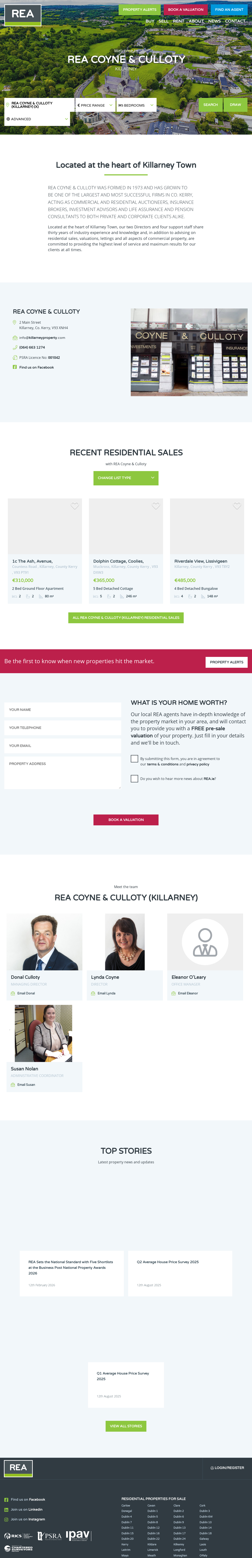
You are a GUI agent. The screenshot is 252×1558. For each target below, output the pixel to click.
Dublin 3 (205, 1367)
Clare (176, 1362)
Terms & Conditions (128, 1551)
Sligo (150, 1417)
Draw (235, 105)
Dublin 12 (153, 1384)
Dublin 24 (179, 1395)
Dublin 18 (206, 1389)
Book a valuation (185, 10)
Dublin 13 (179, 1384)
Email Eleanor (188, 978)
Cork (202, 1362)
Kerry (124, 1401)
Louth (203, 1406)
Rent (178, 21)
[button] (177, 105)
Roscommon (129, 1417)
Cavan (151, 1362)
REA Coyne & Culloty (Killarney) (31, 105)
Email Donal (26, 978)
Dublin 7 (126, 1378)
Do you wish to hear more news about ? (178, 763)
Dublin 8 (152, 1378)
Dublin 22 (153, 1395)
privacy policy (198, 749)
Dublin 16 (153, 1389)
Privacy (154, 1551)
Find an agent (229, 10)
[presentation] (164, 778)
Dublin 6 (178, 1373)
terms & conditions (162, 749)
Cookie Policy (98, 1551)
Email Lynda (106, 978)
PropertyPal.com (211, 1551)
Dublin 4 (126, 1373)
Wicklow (178, 1423)
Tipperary (179, 1417)
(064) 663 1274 (32, 333)
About (196, 21)
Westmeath (128, 1423)
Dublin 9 (178, 1378)
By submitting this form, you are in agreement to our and (180, 746)
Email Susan (26, 1069)
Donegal (126, 1367)
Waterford (206, 1417)
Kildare (151, 1401)
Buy (150, 21)
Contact (235, 21)
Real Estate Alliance (60, 1551)
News (214, 21)
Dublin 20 (127, 1395)
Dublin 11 (127, 1384)
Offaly (203, 1412)
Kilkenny (178, 1401)
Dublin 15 (127, 1389)
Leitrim (125, 1406)
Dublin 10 (206, 1378)
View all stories (126, 1282)
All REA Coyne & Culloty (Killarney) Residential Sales (126, 602)
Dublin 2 (178, 1367)
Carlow (125, 1362)
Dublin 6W (206, 1373)
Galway (204, 1395)
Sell (164, 21)
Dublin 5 (152, 1373)
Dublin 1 (152, 1367)
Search (211, 105)
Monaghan (180, 1412)
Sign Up (80, 1438)
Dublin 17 (179, 1389)
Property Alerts (139, 10)
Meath (151, 1412)
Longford (179, 1406)
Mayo (124, 1412)
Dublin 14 (206, 1384)
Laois (203, 1401)
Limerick (152, 1406)
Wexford (152, 1423)
